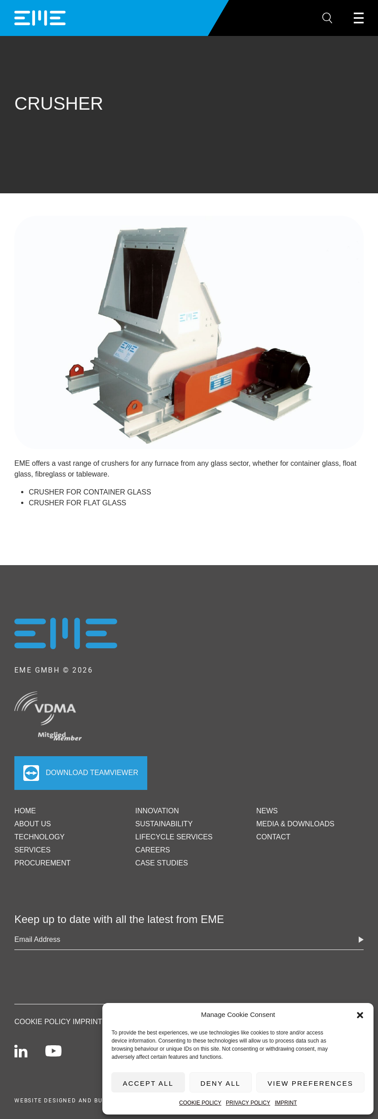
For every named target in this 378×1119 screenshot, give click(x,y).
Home (25, 811)
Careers (152, 850)
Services (32, 850)
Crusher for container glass (90, 492)
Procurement (42, 863)
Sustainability (164, 824)
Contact (273, 837)
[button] (360, 1014)
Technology (39, 837)
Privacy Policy (248, 1103)
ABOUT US (32, 824)
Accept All (148, 1083)
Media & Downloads (295, 824)
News (267, 811)
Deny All (221, 1083)
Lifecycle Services (173, 837)
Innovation (157, 811)
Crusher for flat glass (77, 503)
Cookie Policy (200, 1103)
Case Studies (161, 863)
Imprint (286, 1103)
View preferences (310, 1083)
